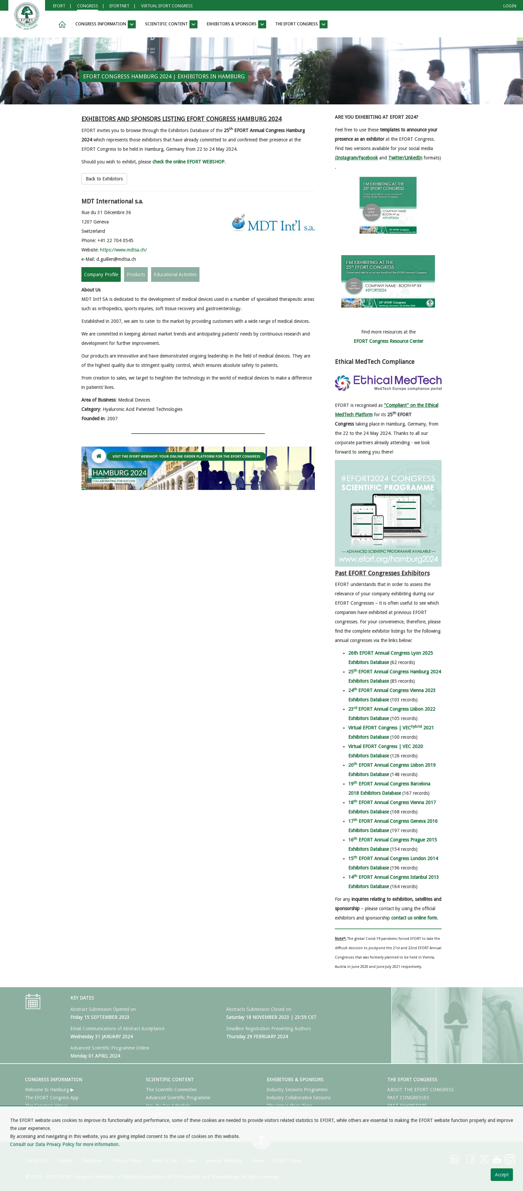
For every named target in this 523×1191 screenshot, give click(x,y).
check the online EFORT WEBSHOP (188, 161)
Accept (502, 1174)
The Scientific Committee (171, 1089)
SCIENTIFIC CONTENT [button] (171, 24)
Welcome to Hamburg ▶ (49, 1089)
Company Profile (101, 274)
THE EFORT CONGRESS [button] (301, 24)
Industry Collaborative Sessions (299, 1097)
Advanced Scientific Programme (178, 1097)
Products (136, 274)
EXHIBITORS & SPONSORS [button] (236, 24)
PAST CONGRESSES (408, 1097)
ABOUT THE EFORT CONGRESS (420, 1089)
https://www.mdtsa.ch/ (123, 249)
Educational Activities (175, 274)
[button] (61, 24)
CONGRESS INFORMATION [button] (105, 24)
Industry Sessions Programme (297, 1089)
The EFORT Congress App (52, 1097)
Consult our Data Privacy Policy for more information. (65, 1144)
